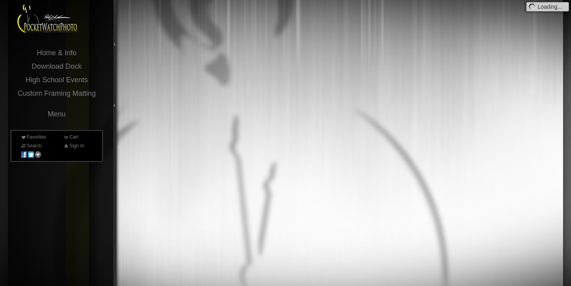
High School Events (56, 80)
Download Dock (57, 66)
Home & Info (57, 53)
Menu (56, 114)
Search (31, 146)
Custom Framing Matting (56, 93)
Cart (71, 137)
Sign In (73, 146)
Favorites (33, 137)
